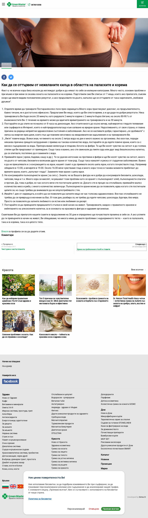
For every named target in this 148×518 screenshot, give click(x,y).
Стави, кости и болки (12, 465)
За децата (7, 424)
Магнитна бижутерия (61, 427)
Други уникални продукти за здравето (69, 414)
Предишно (7, 244)
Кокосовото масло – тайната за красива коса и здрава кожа (54, 335)
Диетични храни (59, 430)
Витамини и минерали (12, 404)
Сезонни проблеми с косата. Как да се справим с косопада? (17, 335)
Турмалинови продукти (62, 423)
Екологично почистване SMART (116, 448)
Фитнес (54, 410)
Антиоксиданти (9, 417)
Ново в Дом (106, 413)
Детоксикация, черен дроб (14, 456)
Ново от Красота (59, 442)
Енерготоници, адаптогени (14, 420)
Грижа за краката (60, 468)
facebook (10, 381)
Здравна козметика (60, 445)
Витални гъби (57, 401)
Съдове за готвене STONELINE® (116, 423)
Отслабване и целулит (61, 394)
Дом (103, 410)
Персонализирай (76, 508)
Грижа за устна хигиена (62, 458)
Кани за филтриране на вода (114, 426)
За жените (7, 427)
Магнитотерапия (59, 420)
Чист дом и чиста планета (13, 249)
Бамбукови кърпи (109, 435)
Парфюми (105, 397)
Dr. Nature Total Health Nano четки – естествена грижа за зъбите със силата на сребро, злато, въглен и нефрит (129, 302)
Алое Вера (7, 414)
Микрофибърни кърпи (111, 416)
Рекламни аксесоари (111, 442)
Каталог (105, 455)
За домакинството (110, 429)
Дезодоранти (107, 394)
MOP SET (105, 439)
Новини (105, 459)
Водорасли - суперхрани (62, 397)
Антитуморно (57, 404)
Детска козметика (109, 401)
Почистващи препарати (112, 432)
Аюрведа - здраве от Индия (64, 407)
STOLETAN (56, 433)
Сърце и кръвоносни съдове (15, 449)
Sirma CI (142, 497)
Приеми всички (111, 508)
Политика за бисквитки (39, 498)
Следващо (140, 244)
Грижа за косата (59, 448)
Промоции (106, 464)
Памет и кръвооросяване (14, 440)
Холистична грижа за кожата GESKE (118, 404)
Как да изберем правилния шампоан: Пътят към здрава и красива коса (16, 301)
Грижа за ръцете (59, 465)
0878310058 (36, 5)
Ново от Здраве (9, 398)
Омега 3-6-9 (7, 407)
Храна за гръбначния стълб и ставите (93, 249)
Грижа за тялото (59, 455)
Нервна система (9, 433)
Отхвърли (94, 508)
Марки (104, 468)
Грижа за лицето (59, 452)
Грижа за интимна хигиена (64, 461)
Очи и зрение (8, 443)
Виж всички (138, 269)
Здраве (6, 394)
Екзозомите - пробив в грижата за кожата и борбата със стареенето (92, 299)
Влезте (5, 231)
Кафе (4, 401)
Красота (55, 439)
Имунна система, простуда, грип (17, 411)
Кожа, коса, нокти (10, 469)
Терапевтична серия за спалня (115, 419)
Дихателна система (11, 446)
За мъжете (7, 430)
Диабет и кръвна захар (13, 462)
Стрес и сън (7, 436)
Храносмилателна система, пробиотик (20, 453)
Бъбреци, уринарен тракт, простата (19, 459)
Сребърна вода (58, 417)
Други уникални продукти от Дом (117, 445)
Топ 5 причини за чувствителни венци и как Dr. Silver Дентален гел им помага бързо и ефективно (55, 301)
